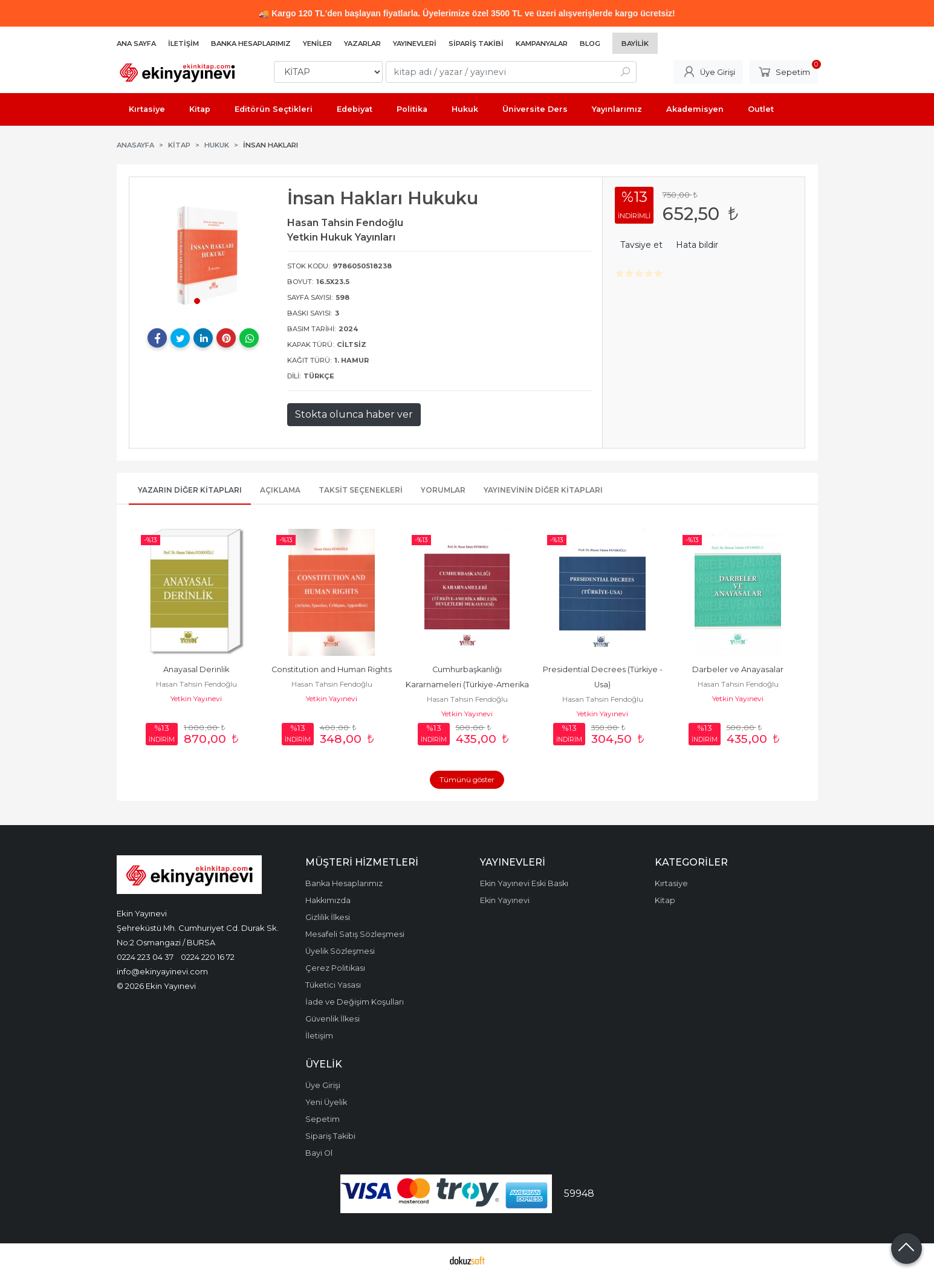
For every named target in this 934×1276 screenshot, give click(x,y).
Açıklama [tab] (280, 489)
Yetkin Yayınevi (196, 698)
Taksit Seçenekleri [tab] (361, 489)
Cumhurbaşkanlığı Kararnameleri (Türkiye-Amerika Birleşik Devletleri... (468, 684)
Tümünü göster (467, 779)
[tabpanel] (203, 251)
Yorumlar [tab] (443, 489)
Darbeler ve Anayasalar (737, 669)
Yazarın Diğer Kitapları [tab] (190, 489)
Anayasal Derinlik (196, 669)
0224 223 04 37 (145, 957)
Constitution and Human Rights (331, 669)
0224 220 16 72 (208, 957)
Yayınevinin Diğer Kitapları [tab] (543, 489)
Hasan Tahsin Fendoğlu (196, 683)
